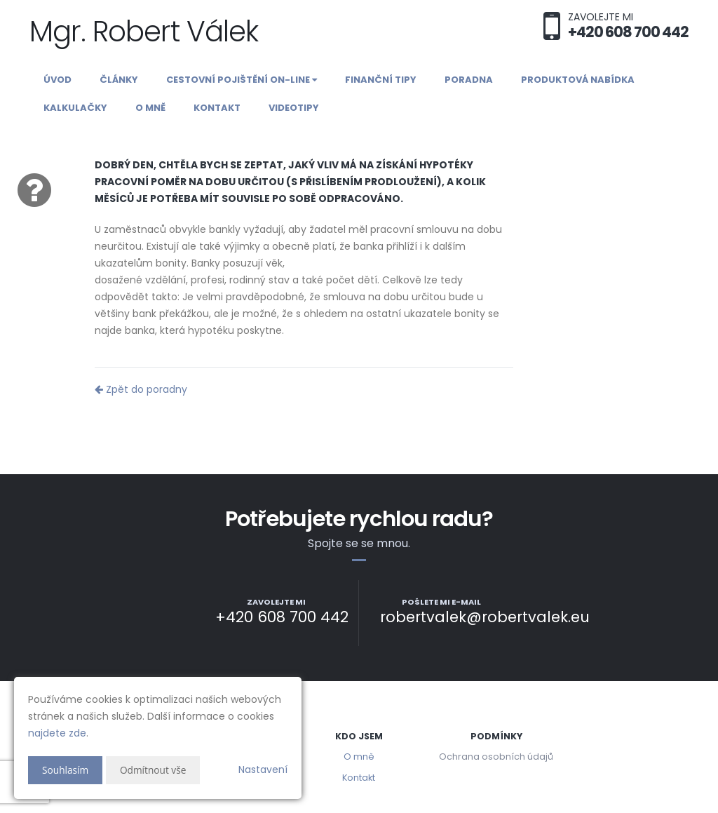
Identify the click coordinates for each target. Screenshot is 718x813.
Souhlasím (66, 770)
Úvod (57, 79)
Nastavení (262, 769)
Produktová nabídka (578, 79)
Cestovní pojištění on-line (241, 79)
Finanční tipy (380, 79)
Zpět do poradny (141, 389)
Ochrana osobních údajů (496, 756)
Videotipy (294, 107)
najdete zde (57, 733)
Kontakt (217, 107)
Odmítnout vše (155, 770)
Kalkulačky (75, 107)
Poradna (469, 79)
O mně (150, 107)
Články (119, 79)
